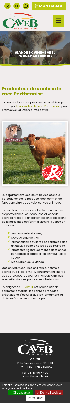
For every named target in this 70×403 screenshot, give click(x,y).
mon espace (49, 5)
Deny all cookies (49, 392)
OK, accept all (20, 392)
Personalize (35, 398)
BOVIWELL (27, 287)
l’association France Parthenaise (38, 106)
